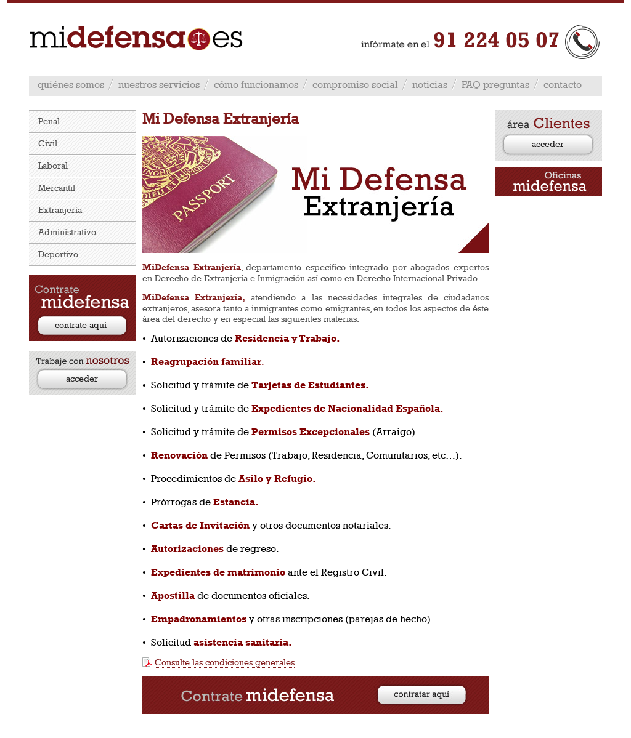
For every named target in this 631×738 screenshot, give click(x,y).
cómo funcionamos (256, 84)
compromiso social (355, 84)
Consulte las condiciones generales (225, 662)
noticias (429, 84)
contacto (562, 84)
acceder (82, 378)
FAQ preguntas (495, 84)
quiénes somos (71, 84)
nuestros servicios (159, 84)
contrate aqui (81, 324)
